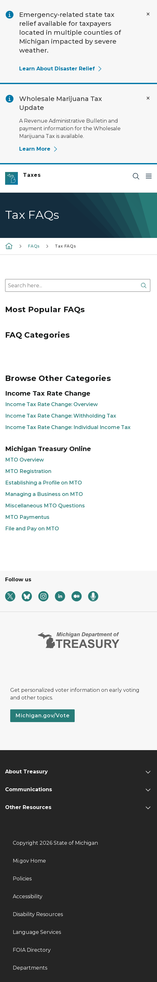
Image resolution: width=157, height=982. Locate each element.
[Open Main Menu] (149, 176)
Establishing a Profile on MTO (43, 483)
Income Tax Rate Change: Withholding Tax (60, 416)
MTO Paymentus (27, 517)
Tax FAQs (65, 246)
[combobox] (77, 285)
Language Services (37, 932)
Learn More (38, 149)
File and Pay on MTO (32, 529)
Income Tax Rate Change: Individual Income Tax (68, 427)
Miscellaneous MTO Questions (45, 506)
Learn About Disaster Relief (60, 69)
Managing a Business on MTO (44, 494)
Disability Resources (38, 914)
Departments (30, 968)
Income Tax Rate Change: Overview (51, 404)
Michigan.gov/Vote (42, 716)
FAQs (34, 246)
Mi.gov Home (29, 861)
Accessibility (27, 896)
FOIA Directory (32, 950)
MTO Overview (24, 460)
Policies (22, 879)
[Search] (136, 176)
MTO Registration (28, 471)
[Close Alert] (148, 14)
